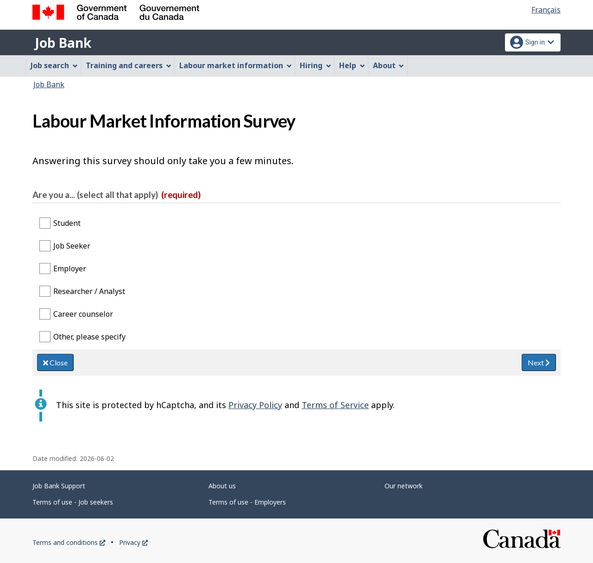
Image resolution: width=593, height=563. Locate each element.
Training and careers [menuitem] (128, 65)
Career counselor (83, 314)
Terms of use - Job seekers (72, 502)
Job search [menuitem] (54, 65)
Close (55, 362)
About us (222, 485)
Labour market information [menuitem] (235, 65)
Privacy (133, 542)
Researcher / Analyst (89, 291)
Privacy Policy (255, 404)
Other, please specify (89, 337)
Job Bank (63, 42)
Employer (69, 268)
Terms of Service (335, 404)
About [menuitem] (388, 65)
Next (539, 362)
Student (67, 223)
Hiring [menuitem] (315, 65)
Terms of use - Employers (247, 502)
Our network (404, 485)
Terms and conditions (68, 542)
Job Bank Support (58, 485)
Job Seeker (71, 246)
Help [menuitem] (352, 65)
